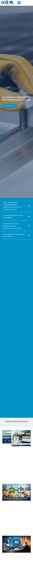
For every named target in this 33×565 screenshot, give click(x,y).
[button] (19, 2)
